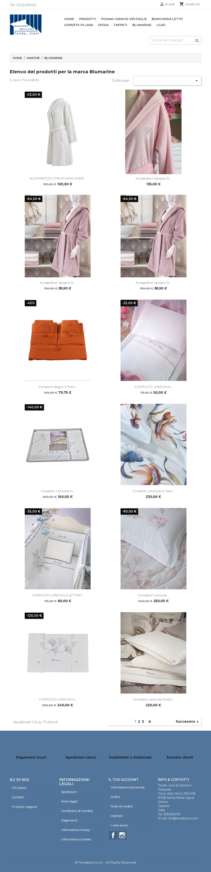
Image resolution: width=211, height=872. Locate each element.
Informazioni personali (127, 787)
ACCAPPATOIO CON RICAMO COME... (58, 178)
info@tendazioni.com (183, 818)
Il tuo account (124, 780)
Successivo (188, 721)
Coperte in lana (78, 25)
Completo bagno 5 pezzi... (58, 387)
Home (69, 19)
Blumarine (141, 25)
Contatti (18, 797)
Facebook (113, 835)
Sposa (103, 25)
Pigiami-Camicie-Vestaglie (124, 19)
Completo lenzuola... (153, 595)
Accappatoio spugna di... (153, 178)
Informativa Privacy (75, 830)
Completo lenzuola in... (58, 491)
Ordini (115, 797)
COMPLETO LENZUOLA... (153, 387)
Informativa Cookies (76, 839)
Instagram (122, 835)
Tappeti (120, 25)
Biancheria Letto (167, 19)
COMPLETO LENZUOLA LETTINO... (57, 595)
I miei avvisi (119, 825)
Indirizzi (117, 816)
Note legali (69, 801)
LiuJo (160, 25)
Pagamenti (69, 820)
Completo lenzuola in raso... (153, 491)
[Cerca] (175, 40)
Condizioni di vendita (77, 811)
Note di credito (122, 806)
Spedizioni (69, 792)
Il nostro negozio (24, 807)
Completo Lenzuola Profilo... (153, 699)
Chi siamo (19, 788)
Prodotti (87, 19)
